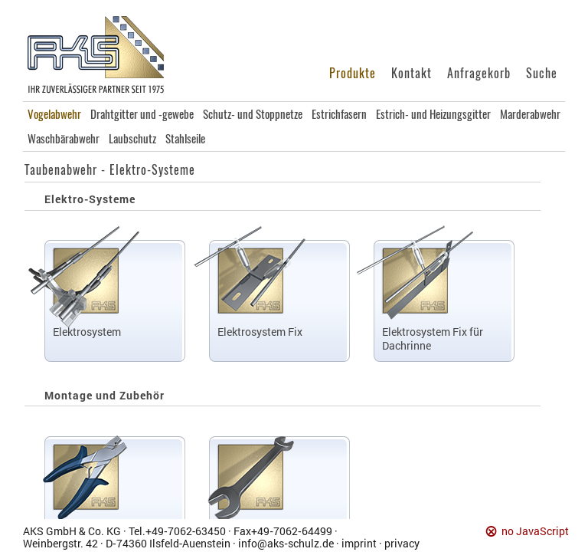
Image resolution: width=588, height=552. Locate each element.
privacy (402, 543)
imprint (359, 543)
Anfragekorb (479, 73)
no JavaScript (535, 531)
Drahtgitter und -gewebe (142, 114)
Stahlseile (185, 138)
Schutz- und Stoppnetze (252, 114)
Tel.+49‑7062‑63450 (177, 531)
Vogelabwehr (54, 114)
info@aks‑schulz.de (286, 543)
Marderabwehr (530, 114)
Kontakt (411, 73)
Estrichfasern (339, 114)
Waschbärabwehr (64, 138)
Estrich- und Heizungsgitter (433, 114)
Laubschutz (132, 138)
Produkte (352, 73)
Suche (541, 73)
